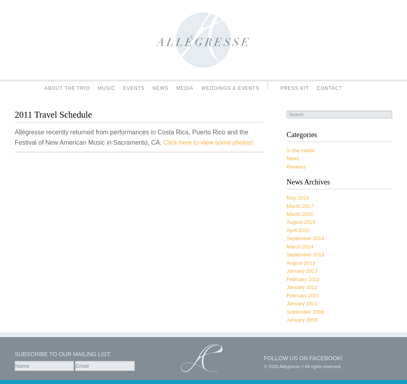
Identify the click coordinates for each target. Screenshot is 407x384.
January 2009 (302, 320)
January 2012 (302, 287)
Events (134, 88)
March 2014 (300, 247)
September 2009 (305, 312)
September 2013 (305, 255)
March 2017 (300, 206)
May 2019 (298, 198)
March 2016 (300, 214)
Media (185, 88)
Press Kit (294, 88)
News (161, 88)
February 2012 (303, 279)
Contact (329, 88)
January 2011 (302, 303)
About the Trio (67, 88)
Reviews (296, 167)
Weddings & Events (231, 88)
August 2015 (301, 222)
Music (106, 88)
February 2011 (303, 296)
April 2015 (298, 230)
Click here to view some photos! (208, 142)
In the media (300, 150)
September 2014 (305, 238)
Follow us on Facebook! (303, 358)
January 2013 (302, 271)
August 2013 (301, 263)
